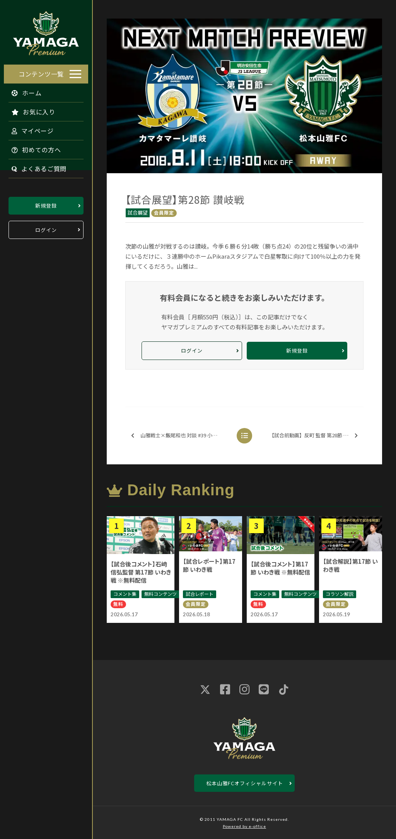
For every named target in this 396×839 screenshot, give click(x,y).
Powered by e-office (244, 826)
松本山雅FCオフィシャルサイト (244, 783)
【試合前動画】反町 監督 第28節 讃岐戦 (313, 435)
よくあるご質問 (35, 166)
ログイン (46, 228)
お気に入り (29, 109)
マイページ (29, 128)
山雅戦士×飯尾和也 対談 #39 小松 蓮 (177, 435)
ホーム (23, 90)
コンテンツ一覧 (41, 72)
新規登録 (46, 203)
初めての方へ (32, 147)
